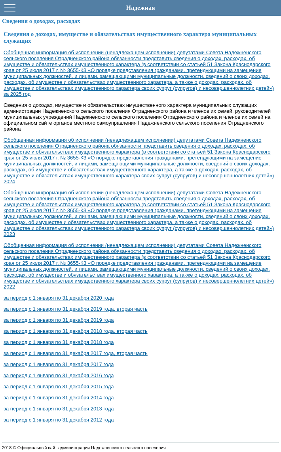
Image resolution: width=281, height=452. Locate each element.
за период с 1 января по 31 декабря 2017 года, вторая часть (76, 353)
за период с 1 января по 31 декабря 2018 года (59, 342)
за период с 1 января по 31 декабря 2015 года (59, 386)
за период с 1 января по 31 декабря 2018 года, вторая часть (76, 331)
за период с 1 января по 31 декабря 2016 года (59, 375)
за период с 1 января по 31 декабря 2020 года (59, 298)
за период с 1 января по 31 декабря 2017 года (59, 364)
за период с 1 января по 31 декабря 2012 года (59, 420)
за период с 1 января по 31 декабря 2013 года (59, 409)
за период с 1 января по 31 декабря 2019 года (59, 320)
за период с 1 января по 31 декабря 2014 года (59, 398)
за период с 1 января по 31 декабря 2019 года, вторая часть (76, 309)
